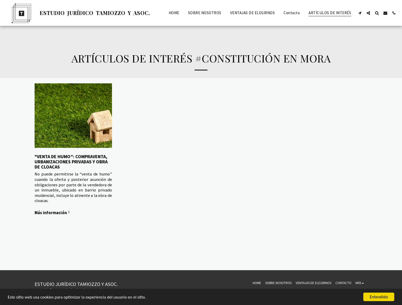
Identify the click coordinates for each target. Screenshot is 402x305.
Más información (53, 212)
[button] (360, 13)
